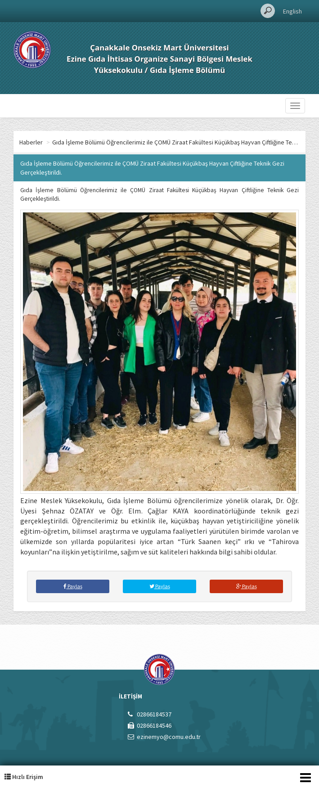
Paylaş (72, 586)
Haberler (31, 142)
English (292, 11)
